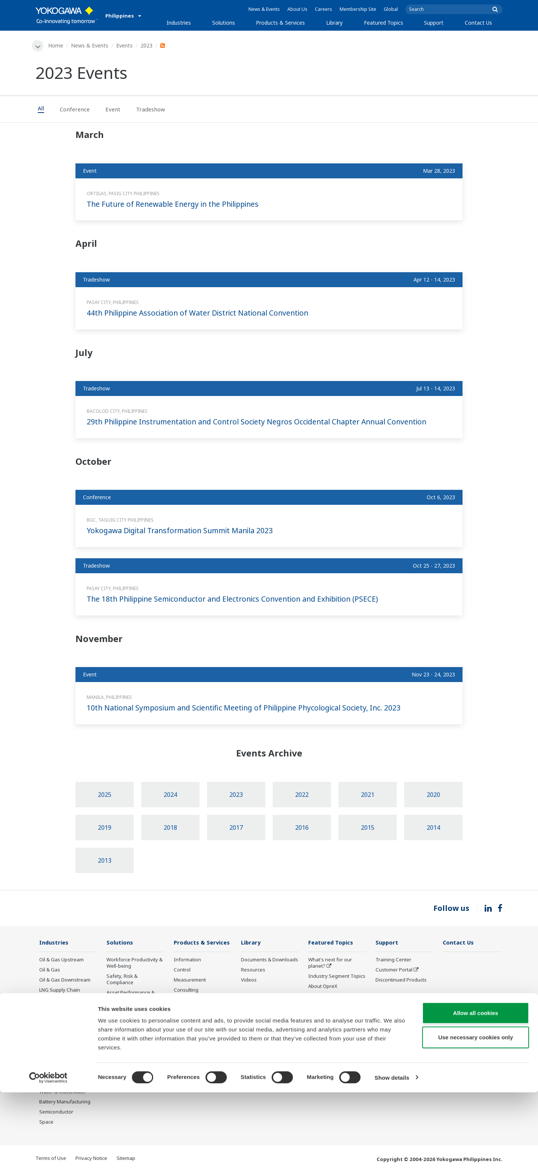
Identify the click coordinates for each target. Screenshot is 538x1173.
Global (391, 9)
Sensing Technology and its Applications (336, 1057)
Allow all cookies (475, 1093)
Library (334, 22)
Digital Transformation (333, 1017)
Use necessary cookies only (475, 1118)
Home (56, 45)
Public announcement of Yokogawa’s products (201, 1040)
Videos (249, 980)
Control (182, 970)
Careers (323, 9)
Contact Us (478, 22)
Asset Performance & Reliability (130, 996)
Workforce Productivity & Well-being (134, 963)
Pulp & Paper (54, 1071)
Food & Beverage (58, 1061)
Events (125, 45)
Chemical (49, 1000)
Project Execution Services (193, 1003)
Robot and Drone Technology (327, 1040)
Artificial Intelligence (331, 1027)
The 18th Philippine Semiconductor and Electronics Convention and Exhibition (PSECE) (239, 599)
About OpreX (322, 986)
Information (187, 959)
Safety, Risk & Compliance (121, 979)
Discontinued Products (199, 1054)
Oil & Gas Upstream (61, 959)
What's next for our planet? (330, 963)
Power (46, 1010)
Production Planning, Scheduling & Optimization (130, 1065)
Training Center (393, 959)
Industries (179, 22)
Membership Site (358, 9)
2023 (147, 45)
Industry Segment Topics (336, 976)
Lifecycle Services (194, 1017)
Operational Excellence (132, 1009)
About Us (297, 9)
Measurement (190, 980)
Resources (253, 970)
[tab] (45, 109)
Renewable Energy (60, 1020)
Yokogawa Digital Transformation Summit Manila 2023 (184, 531)
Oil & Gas (49, 970)
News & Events (264, 9)
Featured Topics (383, 22)
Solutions (223, 22)
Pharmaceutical (56, 1051)
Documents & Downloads (269, 959)
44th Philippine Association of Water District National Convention (202, 313)
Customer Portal (393, 970)
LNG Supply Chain (59, 990)
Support (433, 22)
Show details (392, 1158)
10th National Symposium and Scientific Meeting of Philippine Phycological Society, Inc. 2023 (250, 708)
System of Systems (330, 997)
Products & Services (280, 22)
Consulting (186, 990)
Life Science (187, 1027)
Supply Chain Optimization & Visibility (132, 1046)
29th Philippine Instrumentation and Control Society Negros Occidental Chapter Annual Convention (264, 422)
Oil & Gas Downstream (64, 980)
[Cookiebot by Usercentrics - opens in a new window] (48, 1158)
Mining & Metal (56, 1041)
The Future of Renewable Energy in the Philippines (177, 204)
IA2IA (314, 1007)
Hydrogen (50, 1031)
